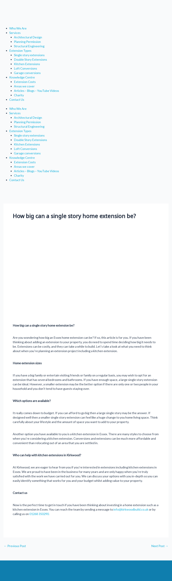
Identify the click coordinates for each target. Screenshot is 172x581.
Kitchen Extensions (27, 64)
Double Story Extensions (30, 59)
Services (15, 33)
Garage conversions (27, 73)
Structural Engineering (29, 46)
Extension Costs (25, 82)
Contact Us (16, 99)
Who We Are (18, 28)
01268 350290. (39, 514)
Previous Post (15, 545)
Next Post (159, 545)
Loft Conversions (25, 68)
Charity (19, 95)
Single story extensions (29, 55)
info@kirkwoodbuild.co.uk (130, 509)
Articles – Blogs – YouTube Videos (36, 91)
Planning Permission (27, 42)
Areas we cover (24, 86)
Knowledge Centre (22, 77)
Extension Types (20, 50)
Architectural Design (28, 37)
